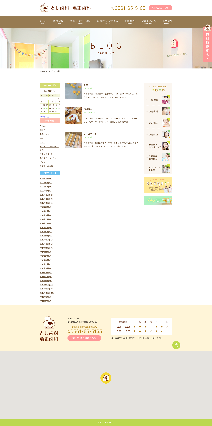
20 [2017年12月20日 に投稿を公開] (47, 108)
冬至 (86, 84)
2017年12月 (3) (46, 285)
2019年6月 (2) (46, 219)
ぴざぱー (88, 109)
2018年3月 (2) (46, 272)
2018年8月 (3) (46, 256)
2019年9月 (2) (46, 207)
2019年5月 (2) (46, 223)
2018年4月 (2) (46, 268)
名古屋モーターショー (49, 158)
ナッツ (42, 142)
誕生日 (42, 130)
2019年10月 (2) (46, 203)
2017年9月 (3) (46, 297)
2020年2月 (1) (46, 187)
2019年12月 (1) (46, 195)
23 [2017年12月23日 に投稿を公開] (56, 108)
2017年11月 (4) (46, 289)
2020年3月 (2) (46, 182)
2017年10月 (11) (47, 293)
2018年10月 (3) (46, 248)
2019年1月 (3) (46, 236)
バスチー (43, 162)
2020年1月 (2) (46, 191)
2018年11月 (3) (46, 244)
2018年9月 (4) (46, 252)
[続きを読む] (120, 97)
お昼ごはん (44, 134)
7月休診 (43, 126)
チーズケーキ (90, 133)
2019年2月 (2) (46, 231)
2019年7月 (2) (46, 215)
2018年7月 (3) (46, 260)
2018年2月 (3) (46, 276)
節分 (42, 138)
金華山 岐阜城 (46, 166)
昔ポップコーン (46, 154)
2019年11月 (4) (46, 199)
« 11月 (42, 116)
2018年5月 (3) (46, 264)
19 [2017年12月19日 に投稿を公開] (44, 108)
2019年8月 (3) (46, 211)
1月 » (48, 116)
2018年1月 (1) (46, 280)
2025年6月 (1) (46, 178)
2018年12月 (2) (46, 240)
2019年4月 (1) (46, 227)
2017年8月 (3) (46, 301)
